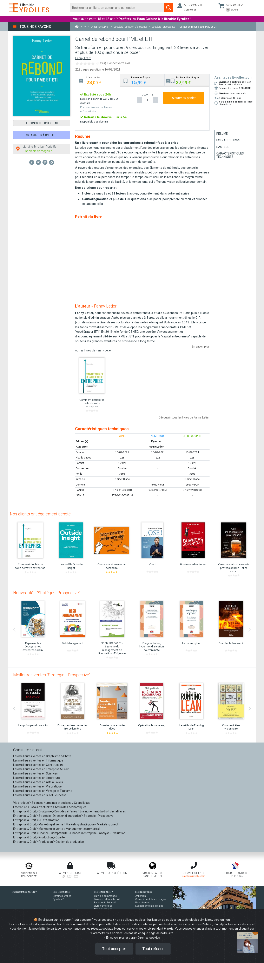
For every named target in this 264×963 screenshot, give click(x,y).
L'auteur (222, 147)
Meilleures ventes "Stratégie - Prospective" (51, 674)
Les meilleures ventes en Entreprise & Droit (41, 769)
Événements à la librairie (149, 905)
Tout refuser (153, 948)
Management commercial (83, 828)
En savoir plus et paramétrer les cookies (133, 937)
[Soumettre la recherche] (168, 7)
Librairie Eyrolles (62, 896)
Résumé (222, 133)
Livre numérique (103, 905)
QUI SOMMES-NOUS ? (24, 892)
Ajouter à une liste (41, 135)
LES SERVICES (143, 892)
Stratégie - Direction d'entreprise (60, 815)
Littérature (20, 807)
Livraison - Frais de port (107, 899)
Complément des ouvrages (150, 899)
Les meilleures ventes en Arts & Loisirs (38, 782)
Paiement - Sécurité (105, 902)
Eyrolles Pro (59, 899)
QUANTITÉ (147, 94)
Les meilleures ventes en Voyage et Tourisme (42, 790)
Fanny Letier (83, 58)
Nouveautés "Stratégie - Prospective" (46, 592)
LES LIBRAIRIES (62, 892)
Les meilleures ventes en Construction (38, 764)
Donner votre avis (118, 63)
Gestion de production (69, 841)
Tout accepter (114, 948)
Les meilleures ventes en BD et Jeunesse (39, 795)
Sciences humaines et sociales (51, 802)
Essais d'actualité (41, 807)
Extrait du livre (228, 140)
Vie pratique (21, 802)
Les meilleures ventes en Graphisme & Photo (42, 756)
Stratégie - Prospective (98, 815)
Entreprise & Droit (24, 811)
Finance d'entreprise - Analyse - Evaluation (97, 833)
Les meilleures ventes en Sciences (35, 773)
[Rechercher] (117, 7)
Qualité (60, 837)
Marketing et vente (51, 824)
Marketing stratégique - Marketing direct (92, 824)
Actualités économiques (70, 807)
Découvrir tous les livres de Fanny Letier (184, 417)
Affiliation (140, 896)
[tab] (97, 80)
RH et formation (49, 820)
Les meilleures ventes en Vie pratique (37, 786)
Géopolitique (82, 802)
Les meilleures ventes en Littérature (36, 777)
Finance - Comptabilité (53, 833)
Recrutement (142, 902)
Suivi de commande (105, 896)
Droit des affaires (65, 811)
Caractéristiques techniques (230, 155)
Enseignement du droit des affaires (103, 811)
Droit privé (45, 811)
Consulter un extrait (41, 123)
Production (46, 837)
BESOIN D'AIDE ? (103, 892)
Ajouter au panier (184, 98)
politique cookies (134, 920)
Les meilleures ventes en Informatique (38, 760)
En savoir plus (201, 346)
